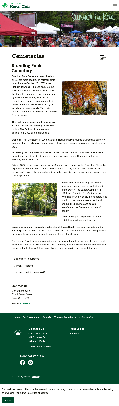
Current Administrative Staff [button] (29, 272)
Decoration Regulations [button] (26, 258)
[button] (84, 98)
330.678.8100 (27, 303)
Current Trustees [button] (23, 265)
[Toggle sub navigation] (102, 57)
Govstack (26, 385)
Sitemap (74, 333)
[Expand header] (115, 5)
